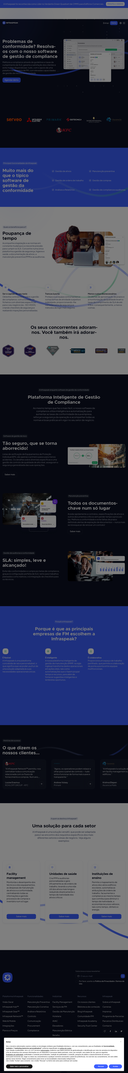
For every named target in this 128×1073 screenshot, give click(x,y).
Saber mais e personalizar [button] (19, 1066)
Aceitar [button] (115, 1066)
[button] (121, 1042)
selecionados (45, 1050)
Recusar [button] (101, 1066)
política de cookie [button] (65, 1048)
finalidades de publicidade (14, 1054)
